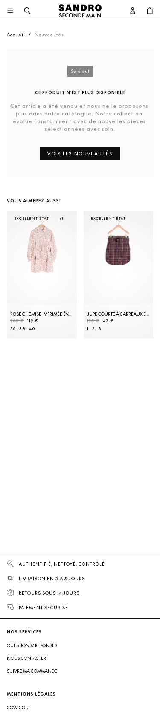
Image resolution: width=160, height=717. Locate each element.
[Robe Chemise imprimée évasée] (42, 275)
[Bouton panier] (149, 11)
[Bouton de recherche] (27, 11)
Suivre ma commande (32, 671)
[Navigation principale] (10, 11)
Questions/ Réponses (32, 645)
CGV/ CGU (18, 707)
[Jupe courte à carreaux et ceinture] (119, 275)
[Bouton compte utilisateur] (132, 11)
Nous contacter (26, 658)
